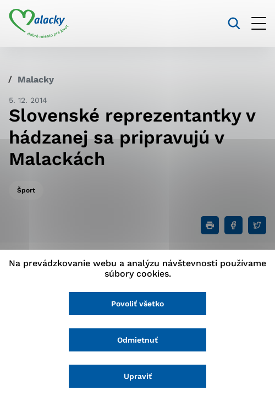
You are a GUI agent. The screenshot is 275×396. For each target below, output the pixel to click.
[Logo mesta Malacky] (39, 23)
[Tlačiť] (210, 225)
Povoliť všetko (137, 303)
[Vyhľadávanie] (234, 23)
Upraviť (138, 376)
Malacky (36, 79)
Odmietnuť (137, 340)
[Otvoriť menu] (258, 23)
